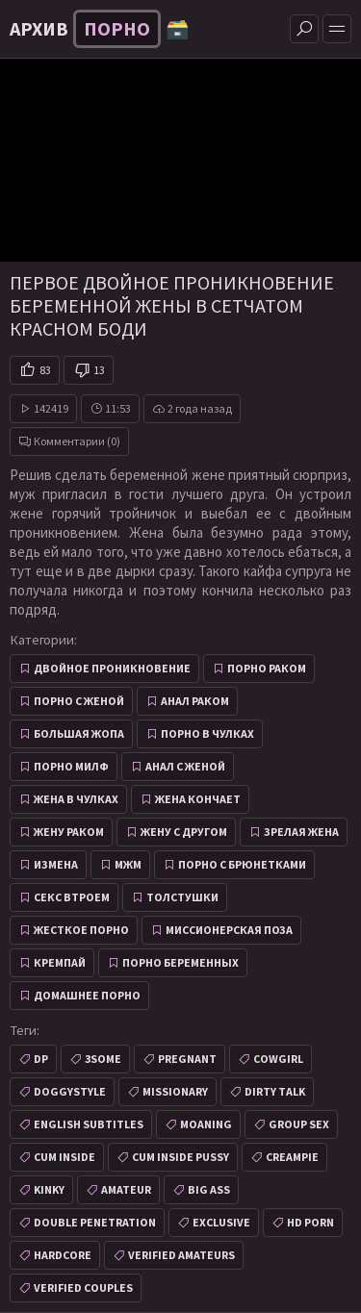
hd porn (310, 1222)
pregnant (187, 1058)
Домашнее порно (87, 995)
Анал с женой (185, 766)
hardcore (62, 1255)
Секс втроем (72, 897)
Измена (56, 864)
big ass (209, 1189)
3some (103, 1058)
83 (45, 370)
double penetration (95, 1222)
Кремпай (60, 962)
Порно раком (266, 668)
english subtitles (88, 1124)
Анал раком (195, 701)
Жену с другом (184, 831)
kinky (49, 1189)
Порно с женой (79, 701)
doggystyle (70, 1091)
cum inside (64, 1156)
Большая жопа (79, 733)
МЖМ (128, 864)
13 (99, 370)
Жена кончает (198, 799)
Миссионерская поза (229, 929)
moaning (206, 1124)
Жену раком (69, 831)
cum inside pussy (180, 1156)
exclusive (221, 1222)
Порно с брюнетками (242, 864)
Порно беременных (180, 962)
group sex (299, 1124)
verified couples (83, 1287)
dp (41, 1058)
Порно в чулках (207, 733)
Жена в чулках (76, 799)
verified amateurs (181, 1255)
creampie (292, 1156)
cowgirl (278, 1058)
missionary (175, 1091)
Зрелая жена (301, 831)
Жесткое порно (81, 929)
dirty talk (275, 1091)
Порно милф (71, 766)
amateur (126, 1189)
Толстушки (182, 897)
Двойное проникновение (112, 668)
